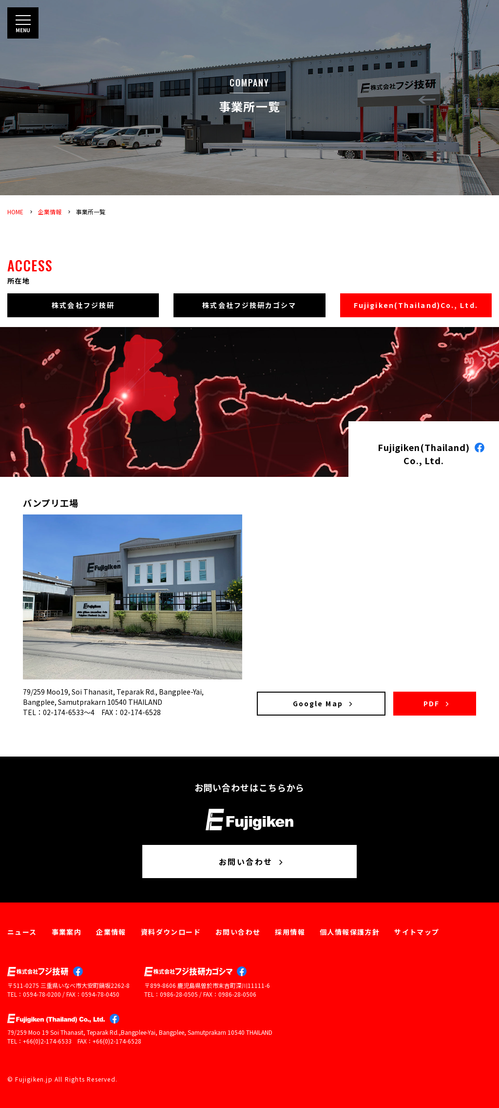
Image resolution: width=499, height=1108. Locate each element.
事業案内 (67, 932)
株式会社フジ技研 (83, 305)
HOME (15, 211)
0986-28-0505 (179, 994)
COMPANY (249, 82)
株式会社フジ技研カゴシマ (249, 305)
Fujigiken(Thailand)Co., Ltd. (416, 305)
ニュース (22, 932)
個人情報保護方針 (350, 932)
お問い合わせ (252, 861)
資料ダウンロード (171, 932)
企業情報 (49, 211)
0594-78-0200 (42, 994)
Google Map (323, 703)
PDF (437, 703)
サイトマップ (416, 932)
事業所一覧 (90, 211)
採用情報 (290, 932)
